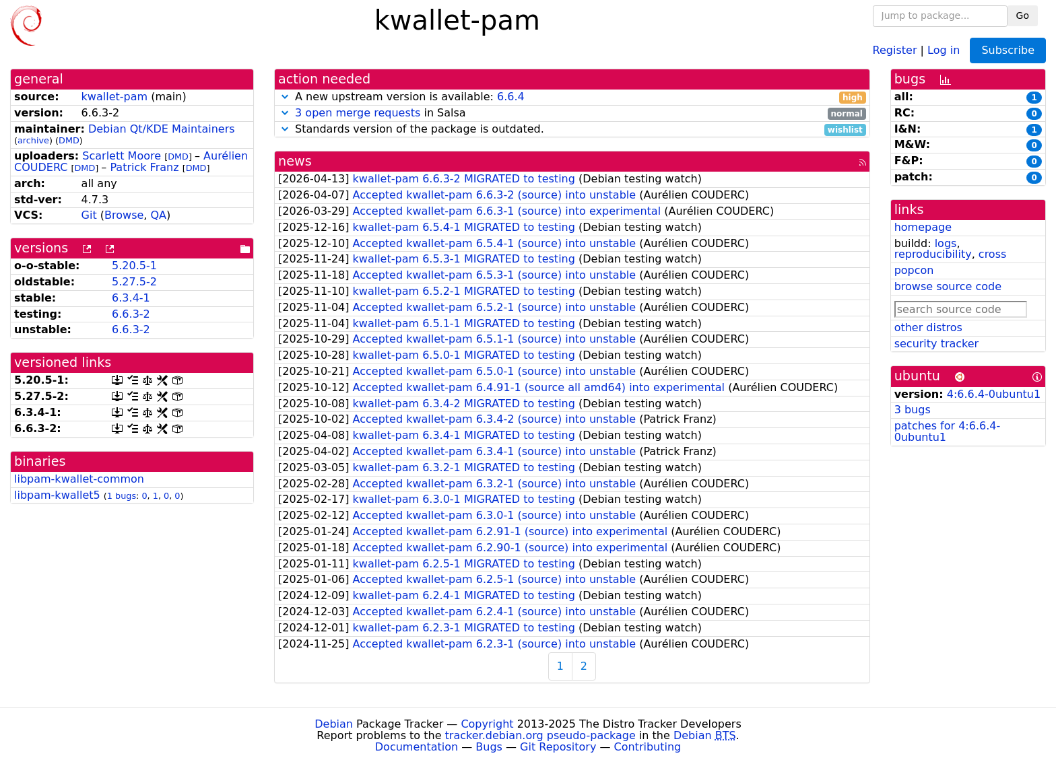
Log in (943, 49)
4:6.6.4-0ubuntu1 (994, 394)
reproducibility (933, 254)
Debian (334, 724)
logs (946, 243)
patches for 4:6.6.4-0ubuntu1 (947, 431)
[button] (285, 96)
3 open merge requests (357, 112)
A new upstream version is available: (572, 97)
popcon (914, 270)
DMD (69, 140)
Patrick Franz (144, 167)
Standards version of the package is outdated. (572, 129)
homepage (923, 227)
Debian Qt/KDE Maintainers (161, 129)
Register (895, 49)
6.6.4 (511, 96)
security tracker (936, 343)
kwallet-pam (114, 96)
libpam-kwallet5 (57, 495)
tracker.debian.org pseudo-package (540, 735)
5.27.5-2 (134, 281)
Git (89, 215)
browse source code (947, 286)
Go (1022, 15)
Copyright (487, 724)
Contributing (648, 746)
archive (33, 140)
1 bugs (121, 496)
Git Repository (558, 746)
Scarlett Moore (121, 155)
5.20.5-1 (134, 265)
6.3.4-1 (131, 297)
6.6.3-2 (131, 314)
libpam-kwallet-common (79, 479)
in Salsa (572, 113)
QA (158, 215)
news (295, 161)
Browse (123, 215)
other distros (928, 327)
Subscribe (1007, 50)
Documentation (416, 746)
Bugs (488, 746)
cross (992, 254)
